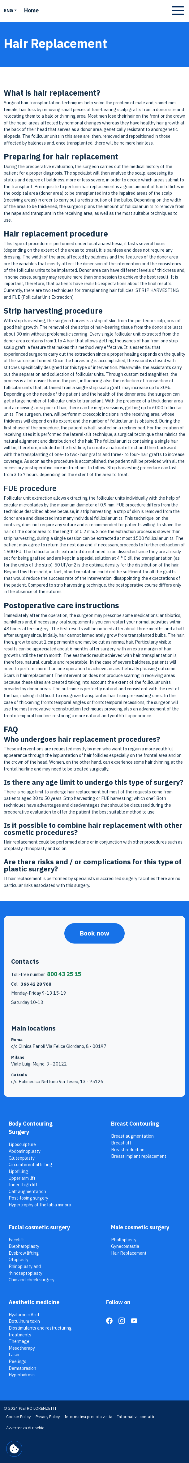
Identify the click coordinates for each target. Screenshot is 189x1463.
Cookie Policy (18, 1416)
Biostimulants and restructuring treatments (40, 1331)
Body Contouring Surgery (31, 1127)
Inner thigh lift (23, 1184)
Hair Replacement (129, 1253)
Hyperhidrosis (22, 1375)
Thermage (19, 1341)
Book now (94, 933)
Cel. (31, 984)
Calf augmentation (27, 1191)
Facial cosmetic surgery (39, 1227)
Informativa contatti (135, 1416)
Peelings (17, 1361)
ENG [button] (8, 10)
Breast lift (121, 1143)
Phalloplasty (123, 1240)
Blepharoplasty (24, 1246)
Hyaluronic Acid (24, 1315)
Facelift (16, 1240)
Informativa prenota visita (88, 1416)
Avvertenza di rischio (25, 1427)
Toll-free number (46, 974)
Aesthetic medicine (34, 1302)
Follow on (118, 1302)
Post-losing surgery (28, 1198)
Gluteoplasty (22, 1158)
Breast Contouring (135, 1123)
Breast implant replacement (138, 1156)
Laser (14, 1354)
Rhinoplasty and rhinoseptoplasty (25, 1269)
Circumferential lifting (30, 1164)
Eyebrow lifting (24, 1253)
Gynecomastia (125, 1246)
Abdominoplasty (25, 1151)
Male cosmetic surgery (140, 1227)
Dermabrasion (22, 1368)
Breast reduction (127, 1150)
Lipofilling (18, 1171)
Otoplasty (18, 1259)
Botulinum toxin (24, 1321)
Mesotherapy (22, 1348)
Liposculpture (22, 1144)
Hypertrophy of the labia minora (40, 1205)
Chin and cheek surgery (31, 1280)
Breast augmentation (132, 1136)
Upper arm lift (22, 1178)
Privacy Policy (48, 1416)
